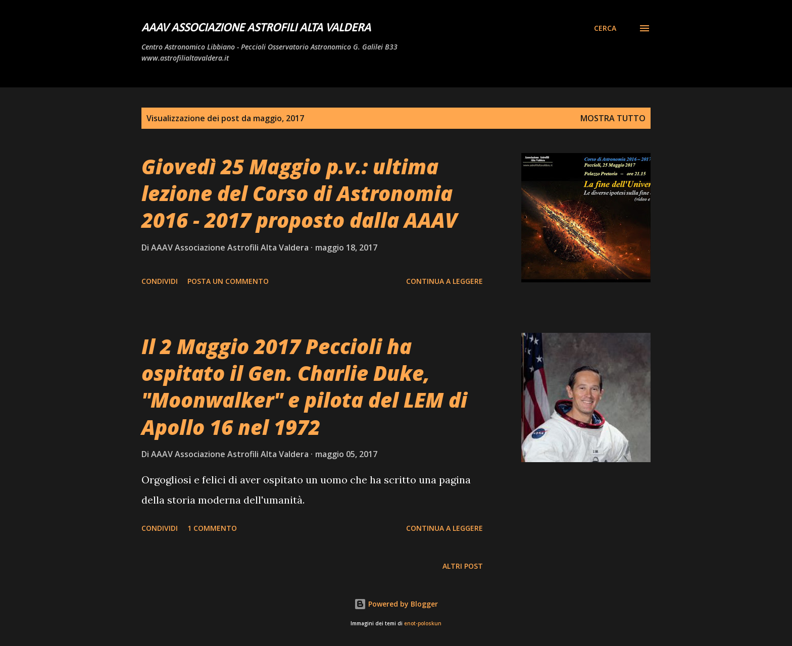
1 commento (212, 528)
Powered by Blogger (396, 604)
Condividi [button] (159, 281)
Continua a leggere (444, 281)
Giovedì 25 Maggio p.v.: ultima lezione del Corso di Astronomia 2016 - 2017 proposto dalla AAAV (299, 193)
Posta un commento (228, 281)
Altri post (462, 566)
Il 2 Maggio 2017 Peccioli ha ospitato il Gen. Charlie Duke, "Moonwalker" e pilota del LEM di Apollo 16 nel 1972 (304, 386)
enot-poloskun (422, 623)
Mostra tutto (613, 118)
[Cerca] (605, 28)
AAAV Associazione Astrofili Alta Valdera (256, 28)
